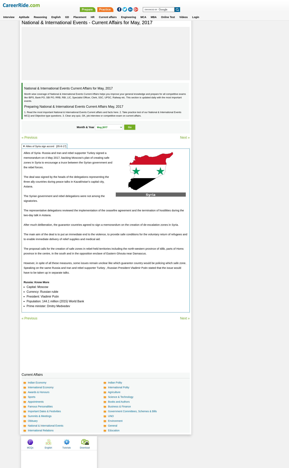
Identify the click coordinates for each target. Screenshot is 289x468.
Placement (79, 12)
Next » (184, 137)
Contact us (126, 442)
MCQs (201, 28)
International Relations (40, 430)
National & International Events (45, 425)
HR (92, 12)
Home (98, 442)
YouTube (171, 442)
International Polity (118, 387)
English (56, 12)
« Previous (29, 137)
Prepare (193, 5)
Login (195, 12)
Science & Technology (120, 396)
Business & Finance (119, 406)
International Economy (40, 387)
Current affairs (108, 12)
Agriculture (114, 392)
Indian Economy (37, 382)
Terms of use (142, 442)
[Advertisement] (105, 53)
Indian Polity (115, 382)
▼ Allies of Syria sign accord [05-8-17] (44, 146)
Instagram (185, 442)
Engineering (128, 12)
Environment (115, 420)
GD (67, 12)
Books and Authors (119, 401)
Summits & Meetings (39, 416)
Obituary (33, 420)
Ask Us (158, 442)
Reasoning (40, 12)
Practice (211, 5)
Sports (31, 396)
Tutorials (238, 28)
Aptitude (24, 12)
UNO (111, 416)
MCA (143, 12)
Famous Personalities (40, 406)
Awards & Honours (38, 392)
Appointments (36, 401)
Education (113, 430)
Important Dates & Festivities (44, 411)
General (112, 425)
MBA (154, 12)
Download (256, 28)
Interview (9, 12)
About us (111, 442)
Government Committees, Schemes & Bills (132, 411)
